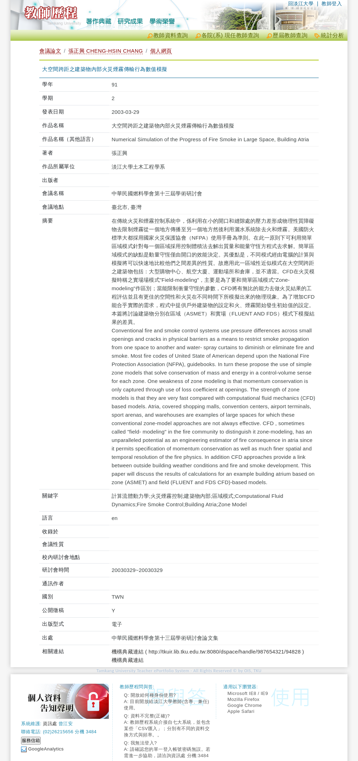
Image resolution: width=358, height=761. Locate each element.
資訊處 (50, 723)
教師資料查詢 (170, 35)
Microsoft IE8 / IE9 (247, 693)
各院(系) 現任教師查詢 (230, 35)
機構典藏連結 (128, 660)
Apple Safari (240, 711)
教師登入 (331, 3)
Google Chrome (244, 705)
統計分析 (332, 35)
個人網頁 (161, 51)
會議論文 (50, 51)
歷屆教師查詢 (290, 35)
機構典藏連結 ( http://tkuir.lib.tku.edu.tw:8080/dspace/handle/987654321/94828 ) (208, 652)
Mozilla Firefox (243, 699)
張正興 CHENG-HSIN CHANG (105, 51)
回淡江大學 (301, 3)
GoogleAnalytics (46, 749)
